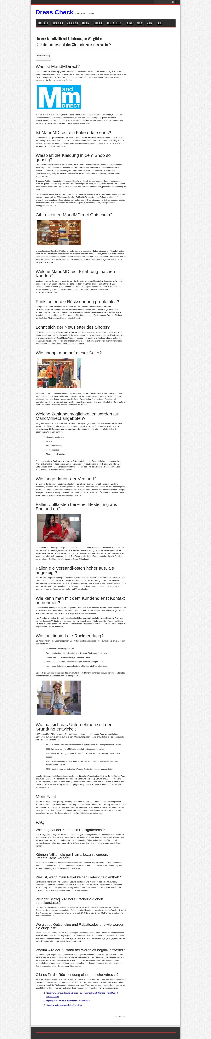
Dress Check (54, 12)
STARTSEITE (43, 23)
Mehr (150, 23)
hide (47, 56)
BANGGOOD (58, 23)
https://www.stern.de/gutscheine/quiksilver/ (64, 1005)
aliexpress (72, 23)
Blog (160, 23)
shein (139, 23)
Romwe (129, 23)
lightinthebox (114, 23)
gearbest (98, 23)
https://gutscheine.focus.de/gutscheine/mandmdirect (68, 1001)
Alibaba (85, 23)
